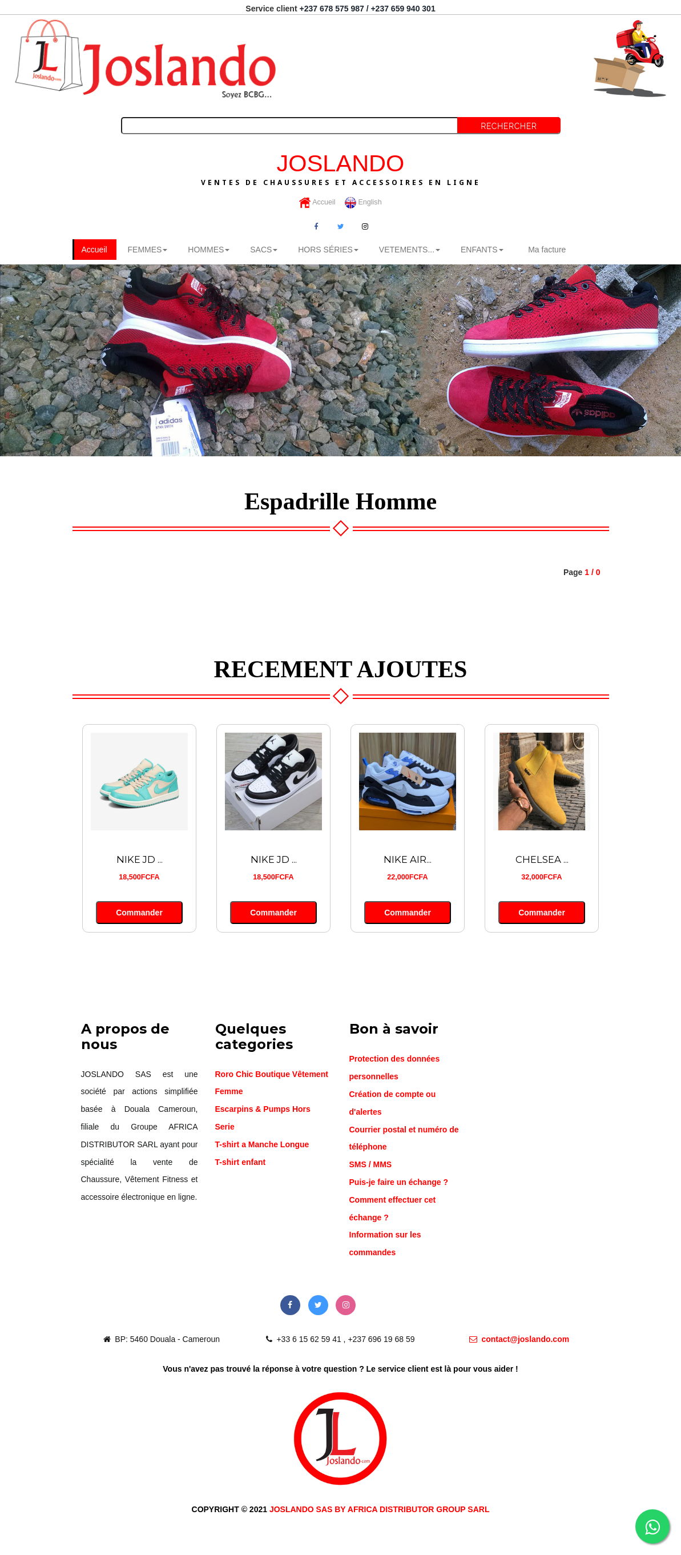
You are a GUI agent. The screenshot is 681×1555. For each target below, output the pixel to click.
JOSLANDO (341, 168)
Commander (139, 912)
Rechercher (509, 126)
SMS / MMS (370, 1164)
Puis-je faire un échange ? (399, 1182)
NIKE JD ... (139, 859)
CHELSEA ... (542, 859)
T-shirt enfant (240, 1162)
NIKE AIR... (408, 859)
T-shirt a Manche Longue (262, 1144)
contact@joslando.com (519, 1339)
